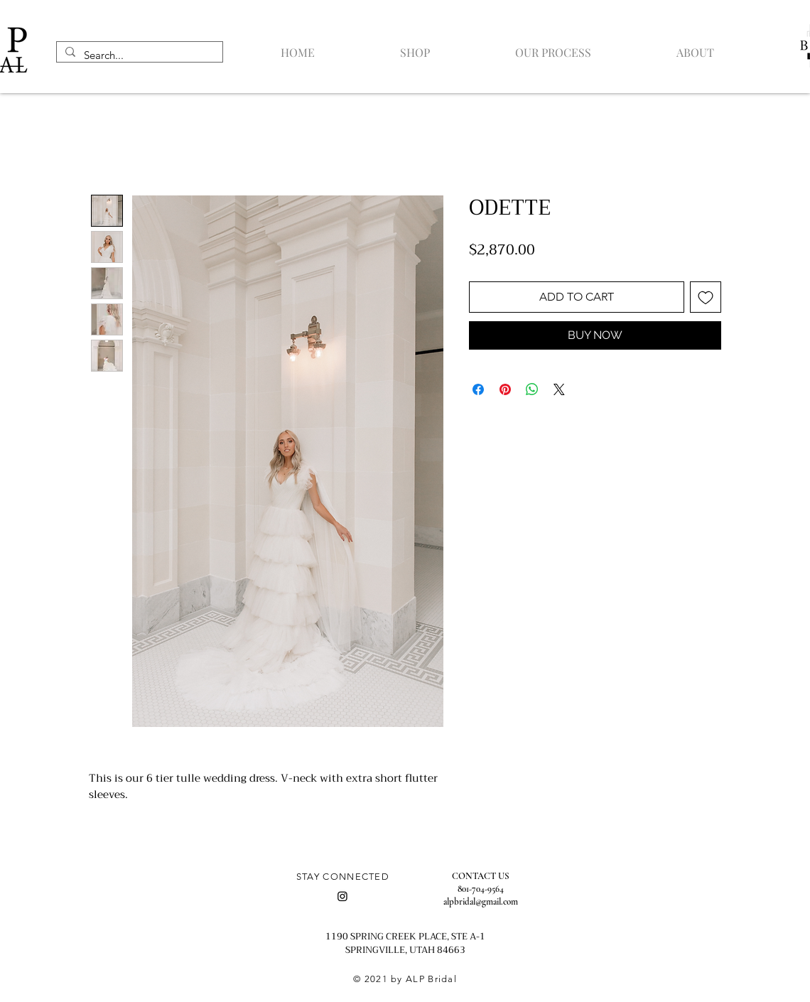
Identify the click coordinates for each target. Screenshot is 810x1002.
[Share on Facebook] (478, 389)
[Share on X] (559, 389)
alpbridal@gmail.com (480, 901)
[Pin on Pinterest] (505, 389)
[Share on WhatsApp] (532, 389)
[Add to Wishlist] (705, 297)
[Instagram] (342, 896)
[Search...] (138, 55)
